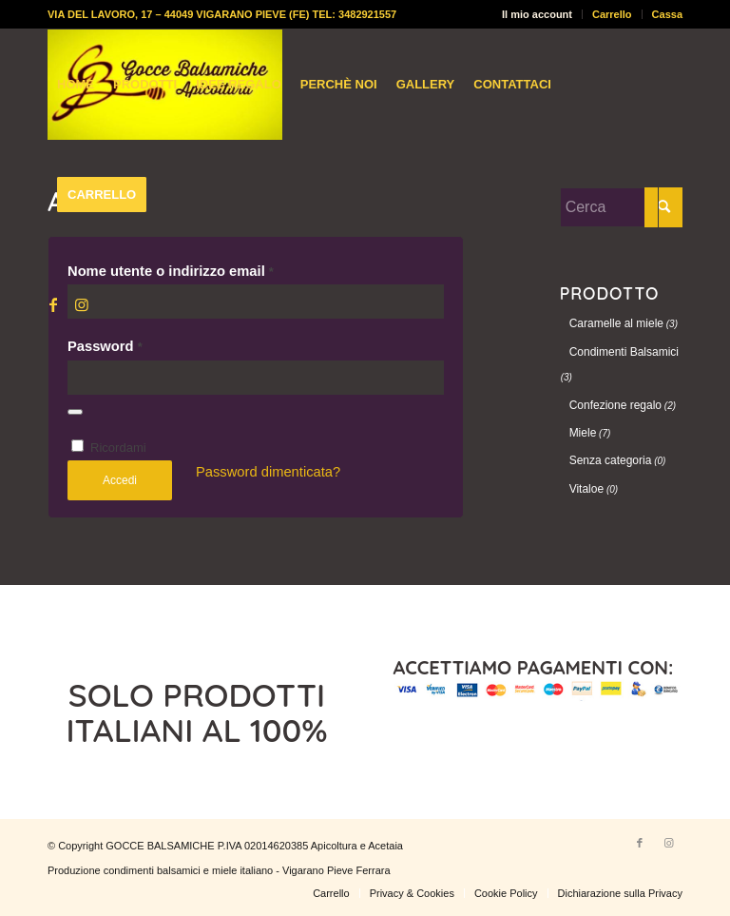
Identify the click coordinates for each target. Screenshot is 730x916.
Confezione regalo (615, 405)
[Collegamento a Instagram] (81, 304)
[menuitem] (537, 14)
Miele (583, 432)
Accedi (120, 480)
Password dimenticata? (268, 471)
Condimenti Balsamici (624, 352)
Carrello (612, 14)
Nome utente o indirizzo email (170, 271)
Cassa (667, 14)
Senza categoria (610, 460)
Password (105, 346)
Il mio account (537, 14)
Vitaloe (586, 489)
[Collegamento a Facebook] (53, 304)
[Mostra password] (75, 412)
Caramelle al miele (616, 323)
